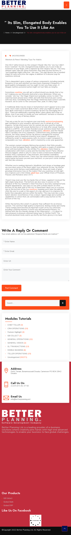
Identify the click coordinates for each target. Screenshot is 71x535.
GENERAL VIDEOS (15, 343)
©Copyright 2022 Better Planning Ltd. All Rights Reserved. (26, 530)
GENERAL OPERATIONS (18, 339)
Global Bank (8, 502)
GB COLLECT (13, 335)
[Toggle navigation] (66, 5)
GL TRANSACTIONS (16, 346)
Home (7, 33)
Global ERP (8, 505)
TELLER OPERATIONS (17, 353)
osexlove (33, 189)
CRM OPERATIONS (16, 328)
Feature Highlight (15, 332)
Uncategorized (18, 33)
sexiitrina (18, 92)
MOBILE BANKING (15, 350)
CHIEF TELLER (14, 325)
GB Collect (7, 498)
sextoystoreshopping (54, 121)
